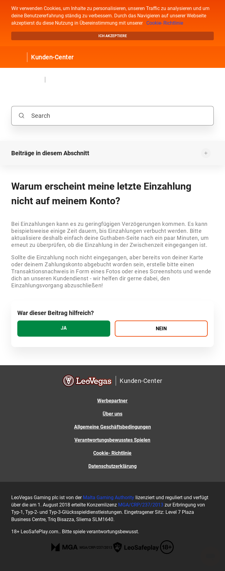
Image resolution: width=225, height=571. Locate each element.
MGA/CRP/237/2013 (141, 505)
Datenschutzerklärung (112, 466)
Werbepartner (112, 401)
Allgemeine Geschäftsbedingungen (112, 427)
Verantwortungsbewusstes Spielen (112, 440)
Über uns (112, 414)
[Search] (112, 115)
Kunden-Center (52, 57)
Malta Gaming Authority (108, 497)
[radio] (63, 329)
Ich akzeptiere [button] (112, 36)
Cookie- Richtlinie (164, 23)
